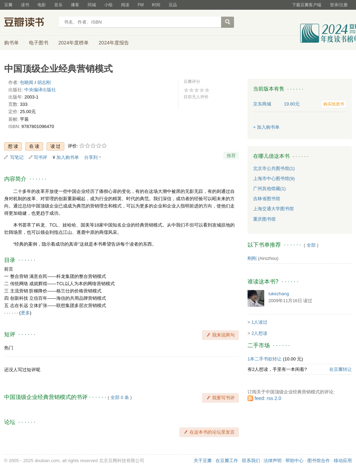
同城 (92, 4)
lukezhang (278, 293)
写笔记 (17, 157)
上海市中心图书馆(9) (274, 178)
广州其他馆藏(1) (269, 188)
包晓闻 (26, 82)
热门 (8, 347)
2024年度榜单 (73, 42)
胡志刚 (44, 82)
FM (141, 4)
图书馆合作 (318, 460)
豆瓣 (8, 4)
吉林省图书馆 (266, 198)
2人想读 (259, 333)
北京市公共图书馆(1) (274, 168)
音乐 (58, 4)
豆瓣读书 (29, 23)
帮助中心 (294, 460)
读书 (25, 4)
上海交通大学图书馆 (273, 208)
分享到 (91, 157)
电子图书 (38, 42)
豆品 (173, 4)
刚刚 (252, 258)
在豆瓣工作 (227, 460)
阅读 (125, 4)
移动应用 (343, 460)
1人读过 (259, 322)
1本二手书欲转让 (265, 358)
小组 (108, 4)
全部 (311, 245)
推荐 (231, 155)
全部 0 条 (120, 397)
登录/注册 (339, 4)
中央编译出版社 (40, 89)
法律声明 (273, 460)
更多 (25, 312)
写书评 (40, 157)
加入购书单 (67, 157)
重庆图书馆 (264, 219)
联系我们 (251, 460)
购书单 (11, 42)
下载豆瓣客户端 (306, 4)
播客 (75, 4)
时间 (156, 4)
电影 (42, 4)
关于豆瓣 (203, 460)
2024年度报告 (114, 42)
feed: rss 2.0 (267, 398)
